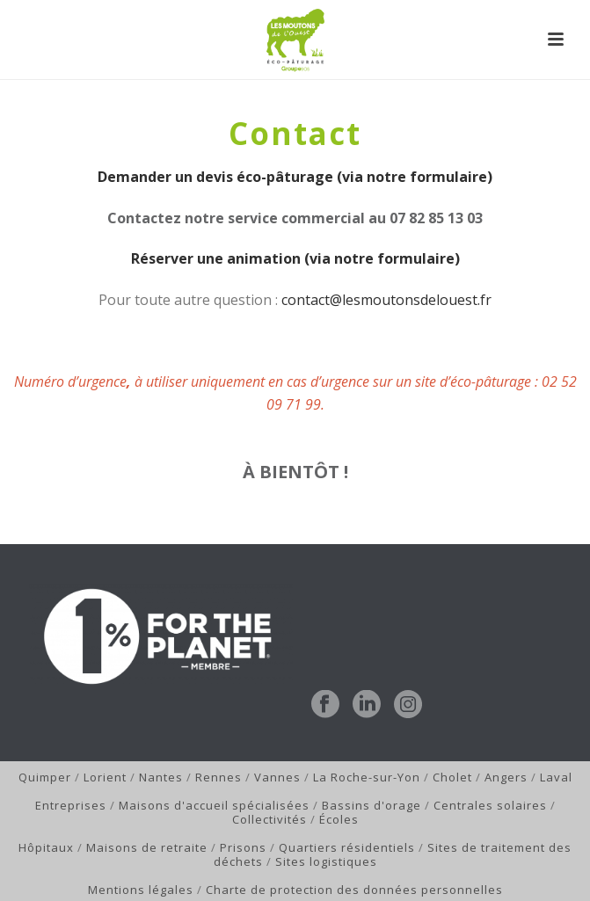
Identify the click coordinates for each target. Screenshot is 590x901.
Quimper (44, 777)
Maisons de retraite (147, 847)
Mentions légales (140, 889)
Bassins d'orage (371, 805)
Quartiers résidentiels (347, 847)
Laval (556, 777)
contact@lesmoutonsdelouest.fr (386, 299)
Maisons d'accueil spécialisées (214, 805)
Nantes (161, 777)
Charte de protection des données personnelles (354, 889)
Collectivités (269, 819)
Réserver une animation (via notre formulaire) (295, 258)
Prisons (243, 847)
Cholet (452, 777)
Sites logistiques (326, 861)
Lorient (105, 777)
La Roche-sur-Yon (366, 777)
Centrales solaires (490, 805)
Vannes (277, 777)
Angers (506, 777)
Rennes (218, 777)
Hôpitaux (46, 847)
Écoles (339, 819)
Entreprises (70, 805)
